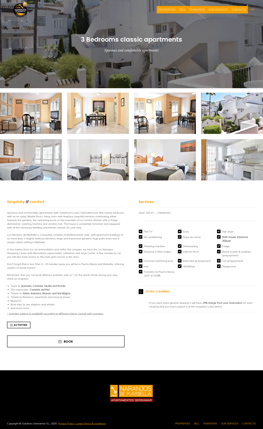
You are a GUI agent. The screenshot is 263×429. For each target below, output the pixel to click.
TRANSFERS (197, 9)
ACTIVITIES (18, 325)
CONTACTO (239, 9)
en (252, 9)
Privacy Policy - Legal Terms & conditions (82, 423)
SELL (182, 9)
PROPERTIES (167, 9)
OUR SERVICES (218, 9)
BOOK (65, 341)
